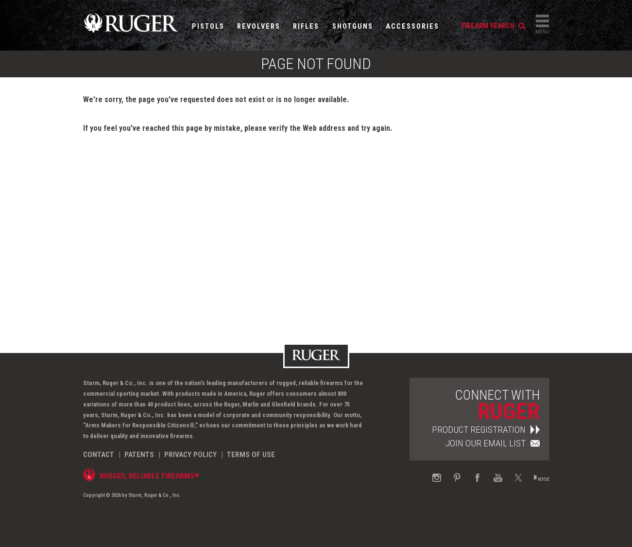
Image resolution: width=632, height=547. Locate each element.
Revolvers (258, 26)
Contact (98, 454)
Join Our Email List (492, 443)
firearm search (493, 26)
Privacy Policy (190, 454)
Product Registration (486, 429)
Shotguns (352, 26)
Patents (139, 454)
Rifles (306, 26)
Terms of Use (251, 454)
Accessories (412, 26)
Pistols (208, 26)
